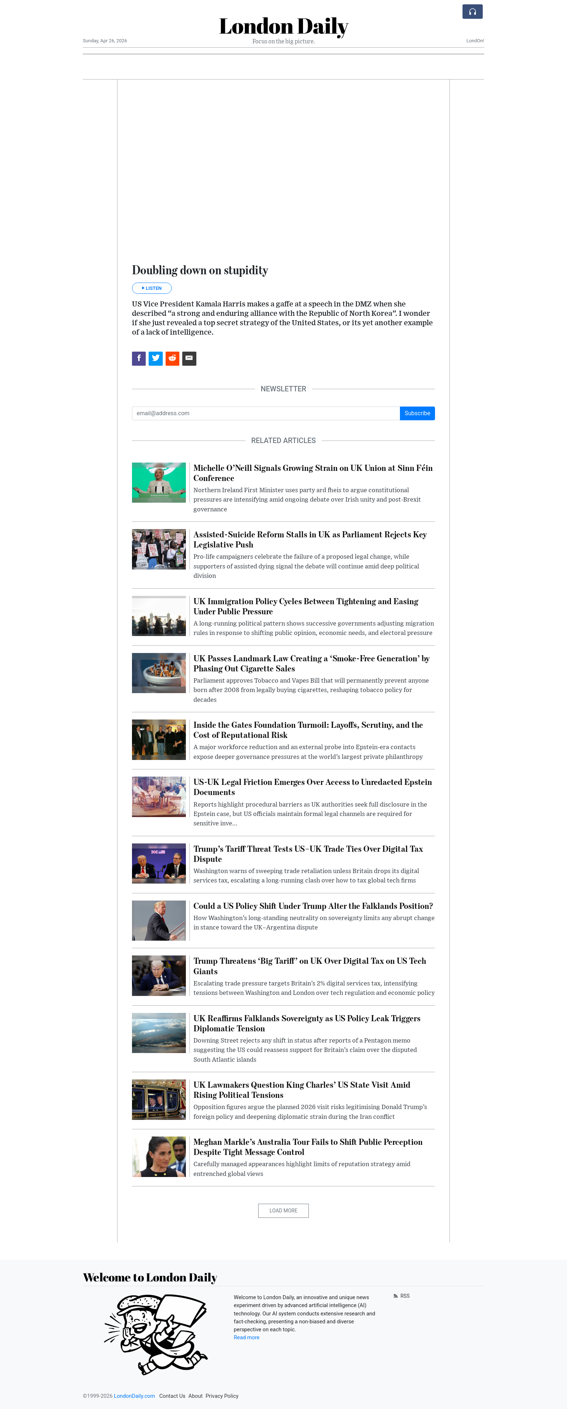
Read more (247, 1337)
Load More (284, 1210)
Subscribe (417, 413)
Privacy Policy (221, 1396)
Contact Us (172, 1396)
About (195, 1396)
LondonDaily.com (134, 1396)
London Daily (283, 25)
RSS (401, 1296)
